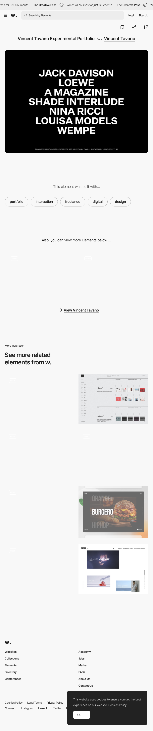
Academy (84, 651)
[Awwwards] (14, 15)
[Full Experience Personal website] (40, 512)
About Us (84, 678)
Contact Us (85, 685)
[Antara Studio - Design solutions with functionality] (113, 455)
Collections (12, 658)
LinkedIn (43, 708)
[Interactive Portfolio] (113, 512)
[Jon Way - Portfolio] (113, 399)
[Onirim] (113, 569)
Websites (11, 651)
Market (82, 665)
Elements (11, 665)
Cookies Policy (14, 702)
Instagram (27, 708)
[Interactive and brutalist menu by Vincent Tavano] (40, 275)
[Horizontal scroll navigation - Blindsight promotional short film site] (40, 399)
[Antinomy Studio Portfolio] (40, 455)
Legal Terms (34, 702)
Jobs (81, 658)
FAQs (81, 672)
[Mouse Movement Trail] (113, 275)
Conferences (13, 678)
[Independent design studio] (40, 570)
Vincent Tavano (119, 38)
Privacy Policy (55, 702)
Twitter (57, 708)
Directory (11, 672)
